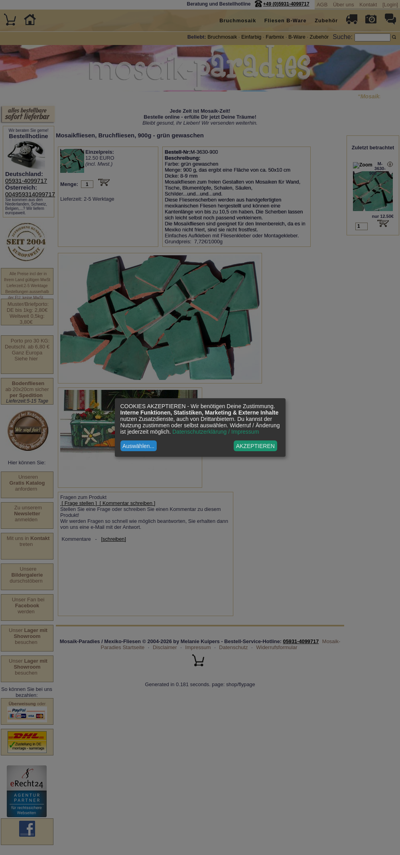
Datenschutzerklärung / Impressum (215, 431)
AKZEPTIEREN (255, 446)
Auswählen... (138, 446)
